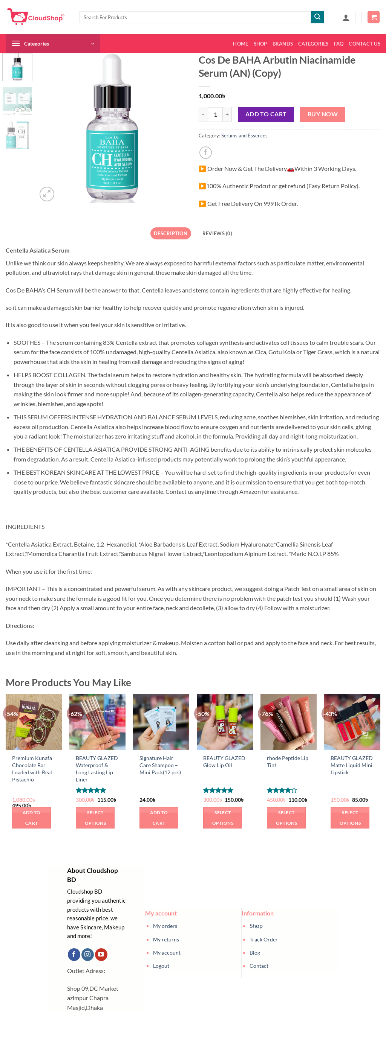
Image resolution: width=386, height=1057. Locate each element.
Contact (259, 966)
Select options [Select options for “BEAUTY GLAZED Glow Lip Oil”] (222, 817)
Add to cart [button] (32, 817)
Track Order (264, 939)
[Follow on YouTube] (101, 954)
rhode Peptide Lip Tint (287, 761)
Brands (283, 44)
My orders (165, 926)
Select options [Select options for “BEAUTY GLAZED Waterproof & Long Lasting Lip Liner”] (95, 817)
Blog (255, 952)
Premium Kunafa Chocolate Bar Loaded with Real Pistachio (32, 768)
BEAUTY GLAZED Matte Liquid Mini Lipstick (352, 765)
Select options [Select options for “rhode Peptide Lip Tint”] (286, 817)
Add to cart (266, 114)
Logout (161, 966)
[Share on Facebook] (205, 152)
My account (167, 952)
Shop (260, 44)
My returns (166, 939)
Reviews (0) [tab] (217, 233)
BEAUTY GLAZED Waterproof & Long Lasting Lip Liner (97, 768)
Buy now (323, 114)
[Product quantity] (215, 114)
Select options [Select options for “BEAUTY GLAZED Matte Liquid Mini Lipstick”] (350, 817)
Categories (313, 44)
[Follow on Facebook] (74, 954)
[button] (346, 17)
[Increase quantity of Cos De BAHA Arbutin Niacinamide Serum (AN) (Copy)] (227, 114)
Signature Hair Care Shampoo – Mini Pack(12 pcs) (160, 765)
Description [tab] (170, 233)
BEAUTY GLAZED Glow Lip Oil (224, 761)
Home (240, 44)
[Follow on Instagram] (87, 954)
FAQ (339, 44)
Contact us (364, 44)
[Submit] (317, 17)
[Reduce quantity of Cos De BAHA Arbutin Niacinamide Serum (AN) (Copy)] (203, 114)
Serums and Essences (244, 136)
